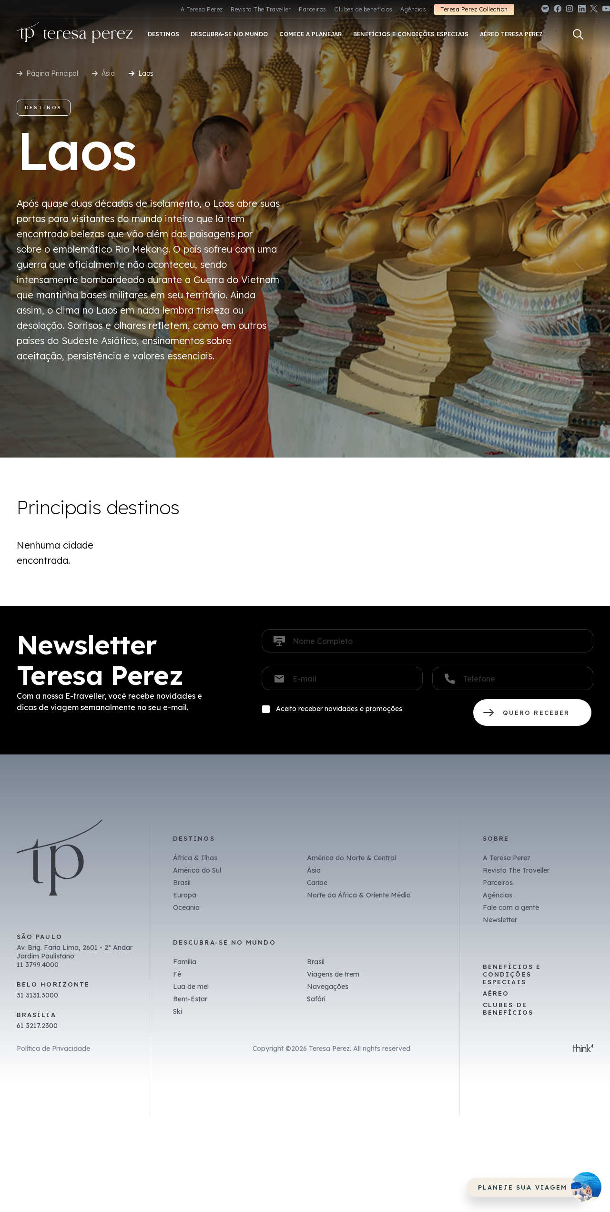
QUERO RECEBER (532, 712)
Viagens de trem (333, 974)
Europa (184, 895)
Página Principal (52, 73)
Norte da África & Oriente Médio (359, 895)
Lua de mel (191, 986)
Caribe (317, 882)
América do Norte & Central (351, 858)
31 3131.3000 (37, 995)
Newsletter (500, 920)
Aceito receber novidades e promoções (339, 708)
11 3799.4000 (38, 964)
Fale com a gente (511, 907)
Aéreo (496, 993)
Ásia (108, 73)
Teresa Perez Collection (474, 9)
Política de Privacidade (53, 1048)
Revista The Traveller (261, 9)
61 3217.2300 (37, 1025)
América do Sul (197, 870)
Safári (316, 999)
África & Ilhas (195, 858)
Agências (413, 9)
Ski (177, 1011)
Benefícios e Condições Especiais (512, 974)
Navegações (327, 986)
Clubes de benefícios (363, 9)
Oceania (186, 907)
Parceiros (312, 9)
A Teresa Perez (202, 9)
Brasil (182, 882)
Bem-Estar (190, 999)
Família (184, 961)
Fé (177, 974)
